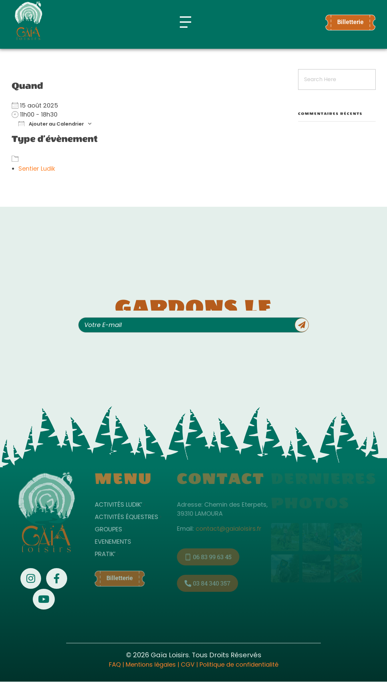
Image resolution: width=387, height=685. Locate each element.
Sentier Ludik (36, 168)
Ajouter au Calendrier (51, 124)
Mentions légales (151, 664)
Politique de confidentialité (239, 664)
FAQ (115, 664)
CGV (188, 664)
